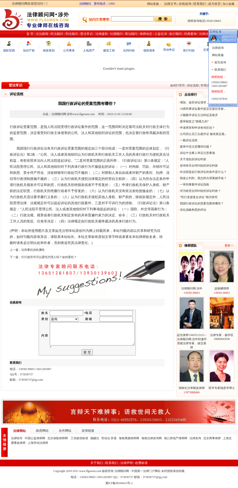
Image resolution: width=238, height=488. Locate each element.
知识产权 (29, 50)
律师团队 (190, 245)
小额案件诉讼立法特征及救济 (199, 115)
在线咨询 (185, 4)
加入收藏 (228, 4)
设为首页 (214, 4)
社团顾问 (116, 34)
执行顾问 (175, 34)
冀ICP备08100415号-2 (119, 483)
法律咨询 (195, 438)
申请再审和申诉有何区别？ (197, 127)
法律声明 (126, 463)
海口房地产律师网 (175, 438)
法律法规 (205, 34)
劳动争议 (169, 49)
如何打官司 (177, 85)
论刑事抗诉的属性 (33, 250)
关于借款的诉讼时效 (193, 159)
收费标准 (141, 463)
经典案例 (190, 34)
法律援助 (101, 34)
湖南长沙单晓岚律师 (191, 388)
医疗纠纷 (189, 50)
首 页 (30, 34)
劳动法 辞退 (109, 438)
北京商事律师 (212, 438)
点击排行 (190, 94)
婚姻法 (94, 438)
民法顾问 (57, 34)
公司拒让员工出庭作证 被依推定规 (202, 134)
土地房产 (89, 50)
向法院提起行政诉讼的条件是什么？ (203, 172)
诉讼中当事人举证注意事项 (197, 153)
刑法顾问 (71, 34)
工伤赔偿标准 (79, 438)
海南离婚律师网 (129, 438)
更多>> (229, 245)
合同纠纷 (129, 50)
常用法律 (206, 85)
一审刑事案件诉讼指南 (194, 184)
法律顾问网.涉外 (191, 288)
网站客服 (217, 55)
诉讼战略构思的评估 (193, 209)
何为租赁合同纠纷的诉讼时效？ (200, 191)
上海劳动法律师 (38, 443)
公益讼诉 (160, 34)
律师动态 (146, 34)
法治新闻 (42, 34)
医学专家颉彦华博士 (222, 388)
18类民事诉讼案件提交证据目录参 (202, 108)
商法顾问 (131, 34)
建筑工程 (109, 50)
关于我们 (96, 463)
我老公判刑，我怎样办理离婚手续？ (203, 178)
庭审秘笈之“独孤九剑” (194, 121)
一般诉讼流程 (188, 140)
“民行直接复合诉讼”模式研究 (199, 197)
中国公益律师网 (35, 438)
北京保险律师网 (57, 438)
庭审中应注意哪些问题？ (196, 146)
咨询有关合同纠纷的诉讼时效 (199, 165)
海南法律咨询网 (151, 438)
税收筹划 (49, 50)
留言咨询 (220, 62)
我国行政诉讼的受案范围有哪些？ (202, 203)
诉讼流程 (193, 85)
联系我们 (199, 4)
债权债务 (149, 50)
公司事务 (69, 50)
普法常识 (86, 34)
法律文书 (170, 4)
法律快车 (17, 438)
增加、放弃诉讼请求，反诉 (197, 102)
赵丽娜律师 (221, 288)
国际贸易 (9, 50)
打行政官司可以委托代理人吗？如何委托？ (49, 257)
